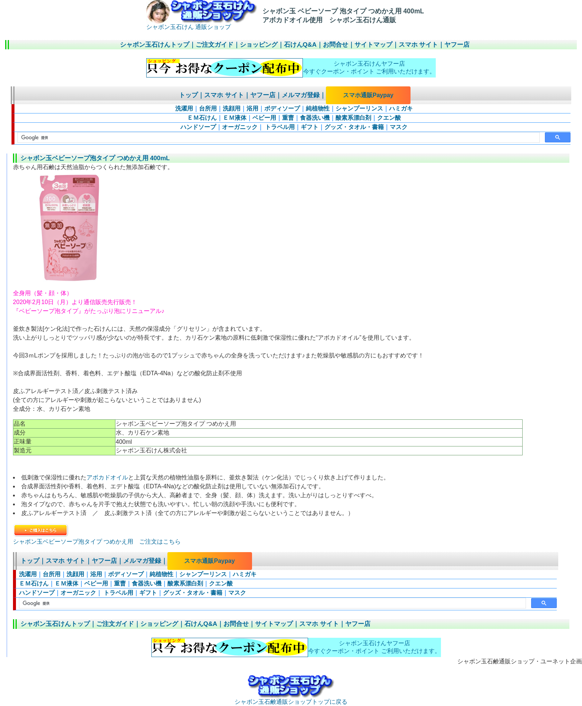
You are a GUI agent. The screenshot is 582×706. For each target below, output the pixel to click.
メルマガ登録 (301, 95)
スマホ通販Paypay (368, 95)
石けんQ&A (300, 44)
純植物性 (318, 108)
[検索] (277, 137)
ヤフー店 (457, 44)
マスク (399, 127)
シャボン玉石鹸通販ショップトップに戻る (291, 699)
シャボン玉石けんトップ (154, 44)
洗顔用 (232, 108)
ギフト (309, 127)
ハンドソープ (198, 127)
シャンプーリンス (359, 108)
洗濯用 (184, 108)
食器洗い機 (315, 118)
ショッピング (259, 44)
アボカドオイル (107, 477)
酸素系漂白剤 (353, 118)
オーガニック (240, 127)
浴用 (252, 108)
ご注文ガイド (214, 44)
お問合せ (335, 44)
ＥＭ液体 (234, 118)
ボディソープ (282, 108)
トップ (188, 95)
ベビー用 (264, 118)
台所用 (208, 108)
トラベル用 (279, 127)
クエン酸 (389, 118)
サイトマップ (373, 44)
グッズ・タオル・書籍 (354, 127)
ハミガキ (401, 108)
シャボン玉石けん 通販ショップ (201, 24)
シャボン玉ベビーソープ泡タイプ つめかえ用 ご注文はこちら (97, 541)
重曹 (288, 118)
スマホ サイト (418, 44)
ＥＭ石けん (202, 118)
